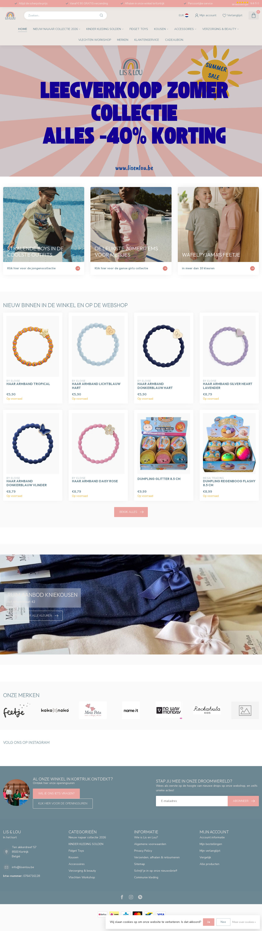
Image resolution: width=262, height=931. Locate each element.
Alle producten (209, 864)
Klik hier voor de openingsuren (62, 803)
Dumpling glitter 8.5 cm (158, 479)
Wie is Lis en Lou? (146, 837)
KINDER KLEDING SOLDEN (103, 29)
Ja (208, 922)
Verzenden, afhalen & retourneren (157, 857)
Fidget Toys (139, 29)
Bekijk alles (131, 512)
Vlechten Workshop (94, 40)
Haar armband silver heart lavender (227, 386)
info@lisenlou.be (23, 867)
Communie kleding (146, 877)
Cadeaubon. (174, 40)
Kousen (160, 29)
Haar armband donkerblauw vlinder (26, 483)
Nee (223, 922)
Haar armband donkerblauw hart (155, 386)
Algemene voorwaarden (150, 844)
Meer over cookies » (244, 922)
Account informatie (212, 837)
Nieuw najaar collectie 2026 (55, 29)
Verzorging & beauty (219, 29)
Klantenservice (146, 40)
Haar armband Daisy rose (95, 481)
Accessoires (184, 29)
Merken (122, 40)
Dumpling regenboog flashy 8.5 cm (229, 483)
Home (22, 29)
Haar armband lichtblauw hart (96, 386)
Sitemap (139, 864)
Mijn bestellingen (211, 844)
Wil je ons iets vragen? (56, 793)
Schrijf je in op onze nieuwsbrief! (155, 871)
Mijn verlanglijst (210, 851)
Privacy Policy (143, 851)
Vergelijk (205, 857)
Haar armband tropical (28, 384)
